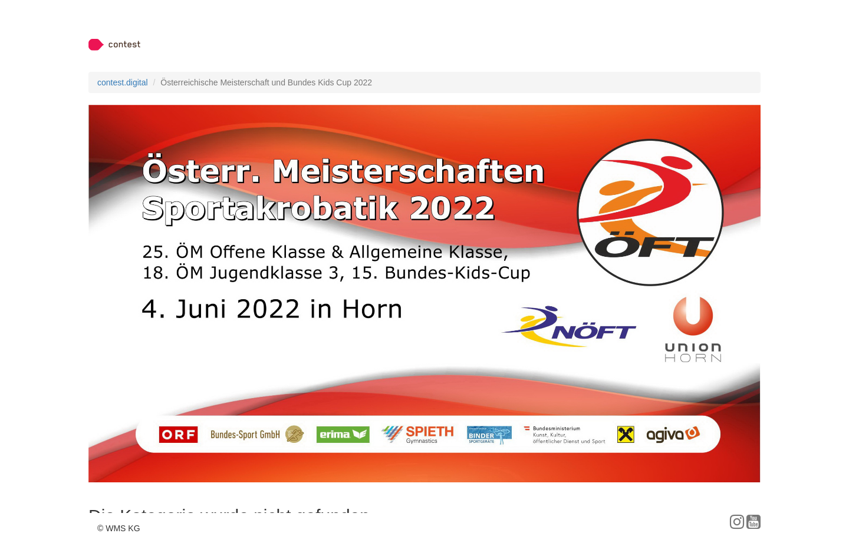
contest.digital (122, 82)
